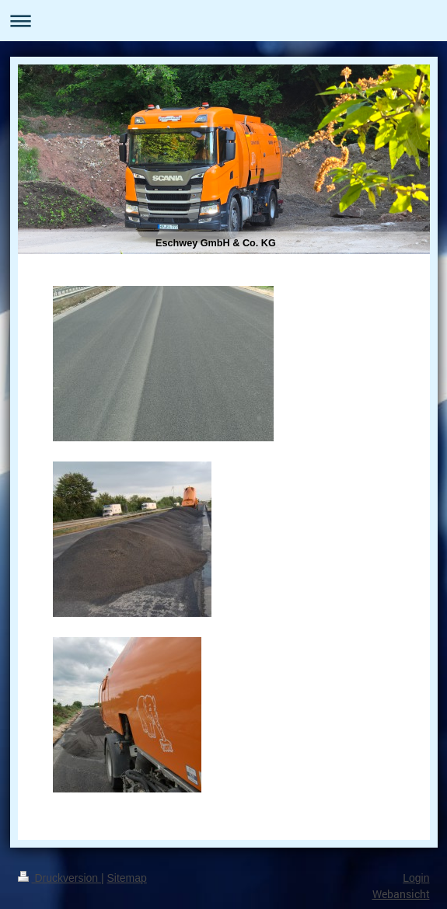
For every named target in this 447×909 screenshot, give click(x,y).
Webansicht (401, 893)
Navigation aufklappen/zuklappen (223, 20)
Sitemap (127, 878)
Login (416, 878)
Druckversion (59, 878)
